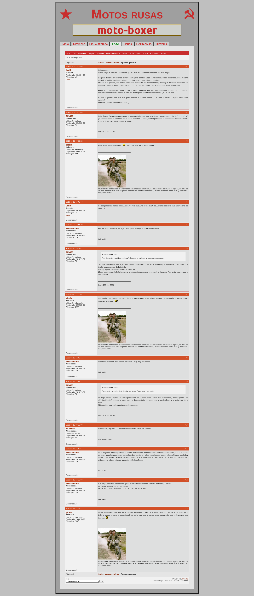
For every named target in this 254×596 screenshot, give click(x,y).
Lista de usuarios (79, 53)
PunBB (185, 579)
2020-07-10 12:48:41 (74, 358)
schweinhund (72, 228)
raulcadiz (70, 429)
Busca (145, 53)
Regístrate (154, 53)
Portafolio (143, 44)
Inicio (65, 44)
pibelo (69, 145)
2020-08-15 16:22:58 (74, 480)
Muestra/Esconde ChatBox (116, 53)
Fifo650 (69, 116)
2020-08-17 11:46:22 (74, 508)
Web (68, 80)
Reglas (91, 53)
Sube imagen (135, 53)
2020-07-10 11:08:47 (74, 294)
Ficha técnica (98, 44)
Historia (161, 44)
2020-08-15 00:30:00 (74, 425)
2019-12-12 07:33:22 (74, 141)
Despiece (79, 44)
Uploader (100, 53)
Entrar (163, 53)
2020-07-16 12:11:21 (74, 381)
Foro (115, 44)
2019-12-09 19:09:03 (74, 66)
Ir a (85, 580)
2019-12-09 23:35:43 (74, 112)
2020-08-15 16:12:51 (74, 449)
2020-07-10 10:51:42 (74, 248)
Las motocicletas (112, 63)
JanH (68, 70)
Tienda (127, 44)
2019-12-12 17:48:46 (74, 202)
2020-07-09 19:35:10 (74, 225)
